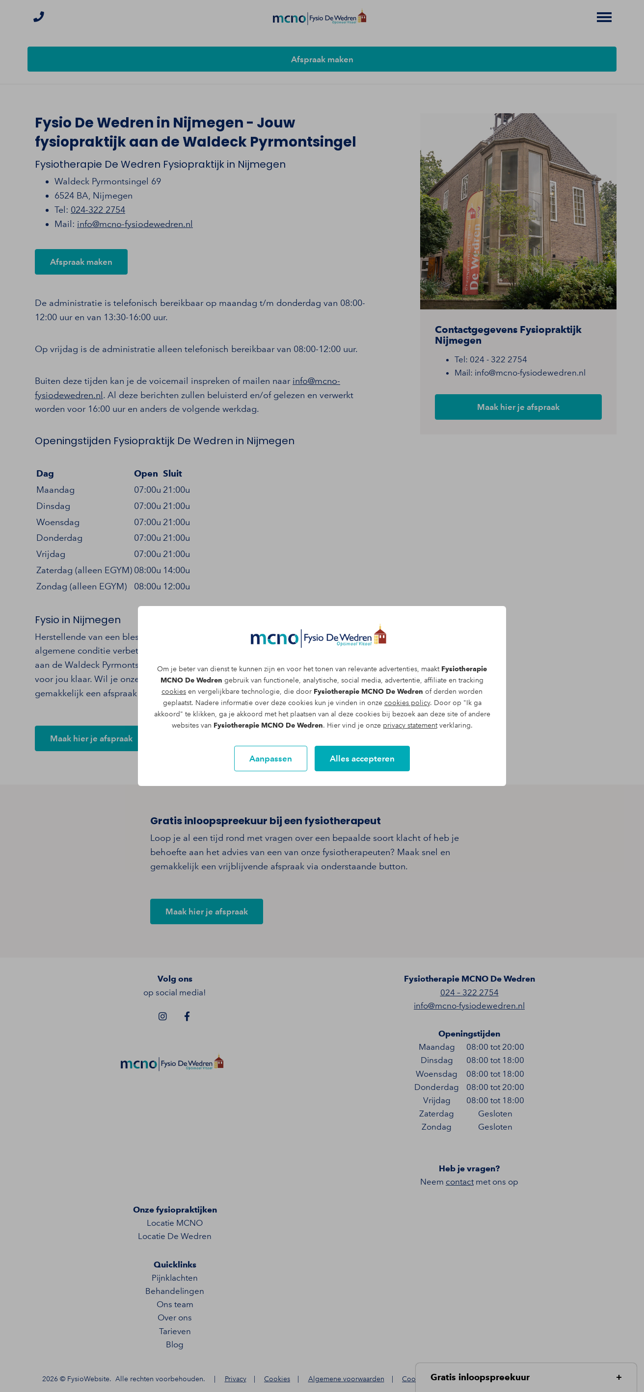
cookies (173, 691)
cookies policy (407, 703)
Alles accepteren (362, 758)
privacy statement (410, 725)
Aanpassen (270, 758)
